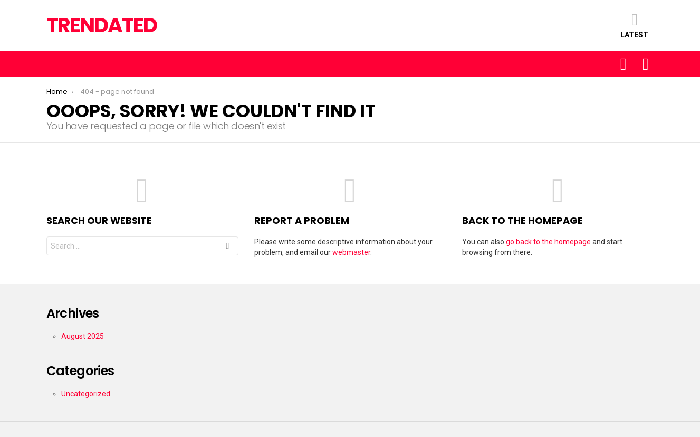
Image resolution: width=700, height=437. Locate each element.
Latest (634, 25)
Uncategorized (85, 394)
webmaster (351, 252)
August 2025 (82, 336)
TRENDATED (101, 25)
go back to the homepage (548, 242)
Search (227, 247)
